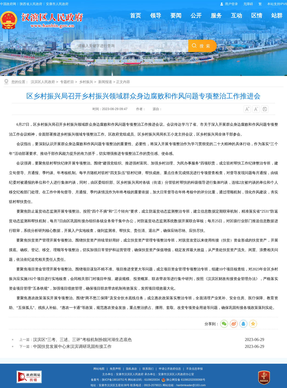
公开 (196, 15)
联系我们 (148, 368)
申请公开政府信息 (170, 368)
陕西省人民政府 (31, 4)
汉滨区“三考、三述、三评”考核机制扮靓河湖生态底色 (82, 339)
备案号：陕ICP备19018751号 (109, 379)
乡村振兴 (86, 82)
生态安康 (127, 58)
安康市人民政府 (57, 4)
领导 (155, 15)
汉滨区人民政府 (43, 82)
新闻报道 (105, 82)
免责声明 (115, 368)
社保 (166, 58)
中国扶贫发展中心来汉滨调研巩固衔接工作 (72, 346)
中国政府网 (8, 4)
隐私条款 (131, 368)
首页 (135, 15)
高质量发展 (106, 58)
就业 (193, 58)
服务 (216, 15)
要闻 (175, 15)
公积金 (180, 58)
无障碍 (248, 4)
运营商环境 (149, 58)
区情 (256, 15)
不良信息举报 (194, 368)
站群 (276, 15)
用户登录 (231, 4)
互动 (236, 15)
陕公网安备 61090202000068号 (183, 379)
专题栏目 (67, 82)
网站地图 (98, 368)
